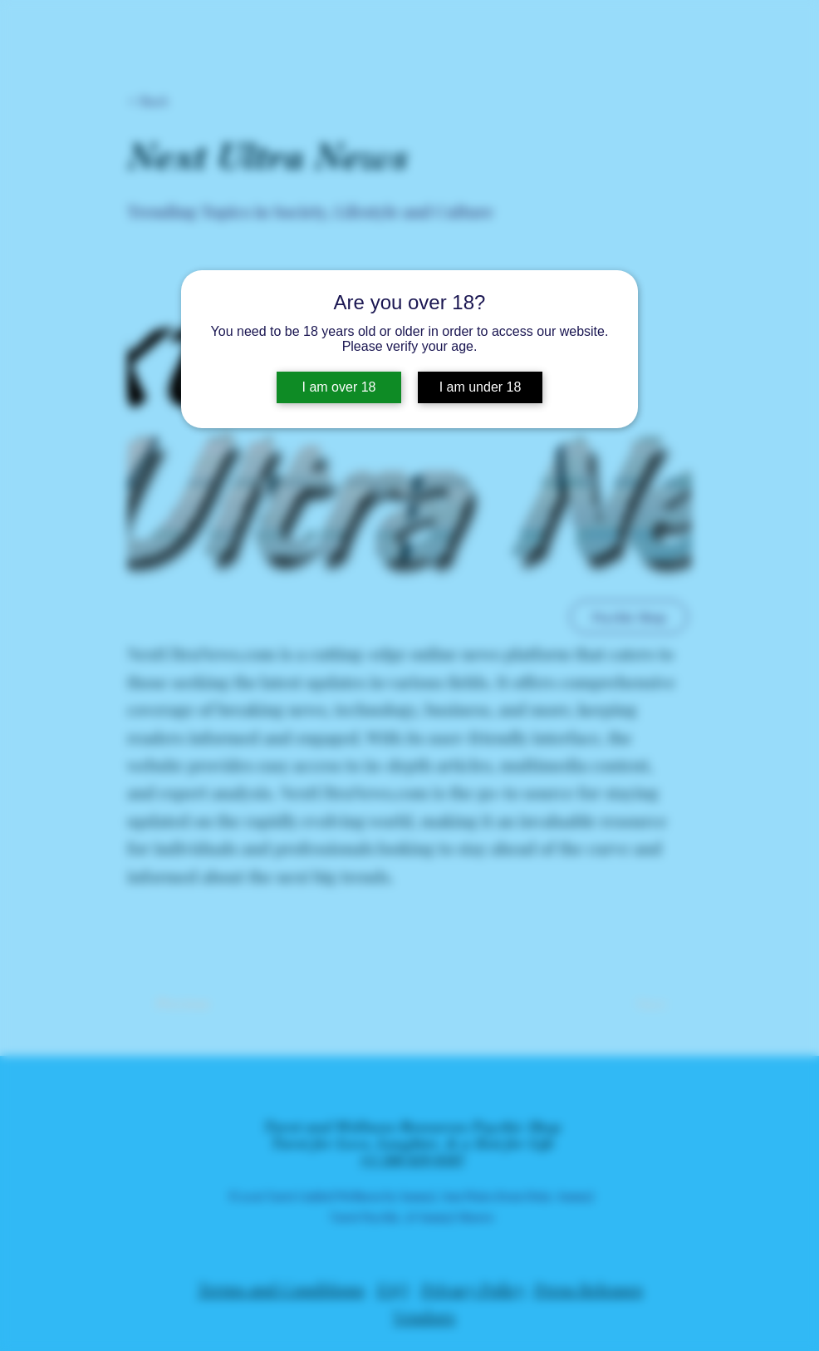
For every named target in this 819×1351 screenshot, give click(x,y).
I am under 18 (480, 387)
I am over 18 (339, 387)
